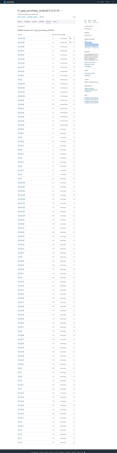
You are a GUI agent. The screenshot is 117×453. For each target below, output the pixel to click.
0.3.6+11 (21, 92)
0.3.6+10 (21, 96)
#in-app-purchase (89, 73)
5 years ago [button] (63, 413)
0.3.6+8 (21, 104)
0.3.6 (20, 137)
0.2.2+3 (21, 356)
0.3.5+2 (21, 141)
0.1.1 (19, 438)
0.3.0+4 (21, 240)
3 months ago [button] (26, 14)
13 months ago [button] (63, 71)
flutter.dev (34, 14)
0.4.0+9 (21, 42)
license (96, 82)
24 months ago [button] (64, 116)
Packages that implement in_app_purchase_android (91, 102)
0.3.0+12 (21, 207)
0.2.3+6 (21, 306)
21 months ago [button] (63, 92)
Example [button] (34, 21)
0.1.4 (20, 422)
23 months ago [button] (64, 104)
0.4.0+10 (21, 38)
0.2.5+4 (21, 261)
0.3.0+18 (21, 183)
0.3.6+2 (21, 129)
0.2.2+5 (21, 348)
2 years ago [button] (63, 129)
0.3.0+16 (21, 191)
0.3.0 (20, 257)
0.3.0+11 (21, 211)
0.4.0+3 (21, 67)
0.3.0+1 (21, 253)
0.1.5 (20, 389)
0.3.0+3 (21, 244)
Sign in (102, 2)
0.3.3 (20, 166)
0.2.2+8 (21, 335)
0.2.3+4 (21, 315)
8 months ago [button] (63, 46)
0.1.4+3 (21, 409)
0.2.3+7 (21, 302)
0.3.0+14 (21, 199)
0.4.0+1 (21, 75)
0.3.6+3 (21, 125)
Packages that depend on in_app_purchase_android (91, 98)
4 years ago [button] (63, 327)
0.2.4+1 (21, 290)
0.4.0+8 (21, 47)
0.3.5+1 (21, 145)
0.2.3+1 (21, 327)
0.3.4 (20, 158)
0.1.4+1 (21, 418)
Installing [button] (41, 21)
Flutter (23, 17)
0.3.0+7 (21, 228)
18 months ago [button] (63, 79)
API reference (88, 29)
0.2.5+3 (21, 265)
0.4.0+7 (21, 51)
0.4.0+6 (21, 55)
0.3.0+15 (21, 195)
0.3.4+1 (21, 154)
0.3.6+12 (21, 88)
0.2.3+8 (21, 298)
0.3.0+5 (21, 236)
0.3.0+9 (21, 220)
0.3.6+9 (21, 100)
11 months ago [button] (63, 63)
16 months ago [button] (63, 75)
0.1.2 (20, 434)
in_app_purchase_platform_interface (91, 90)
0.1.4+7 (21, 393)
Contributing (87, 66)
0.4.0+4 (21, 63)
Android (35, 17)
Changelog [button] (27, 21)
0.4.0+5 (21, 59)
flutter (92, 88)
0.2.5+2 (21, 269)
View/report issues (89, 64)
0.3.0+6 (21, 232)
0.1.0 (20, 442)
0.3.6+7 (21, 108)
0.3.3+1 (21, 162)
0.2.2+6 (21, 343)
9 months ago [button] (63, 55)
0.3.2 (20, 174)
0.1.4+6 (21, 397)
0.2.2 (20, 368)
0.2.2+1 (21, 364)
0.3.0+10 (21, 216)
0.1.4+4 (21, 405)
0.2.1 (20, 372)
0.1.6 (20, 381)
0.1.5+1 (20, 385)
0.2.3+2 (21, 323)
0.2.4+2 (21, 286)
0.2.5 (20, 277)
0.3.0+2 (21, 249)
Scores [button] (55, 21)
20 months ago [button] (64, 88)
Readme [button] (20, 21)
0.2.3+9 (21, 294)
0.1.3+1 (20, 426)
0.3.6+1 (21, 133)
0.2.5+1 (21, 273)
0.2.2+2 (21, 360)
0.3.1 (20, 178)
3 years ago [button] (63, 215)
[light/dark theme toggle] (113, 2)
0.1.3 (20, 430)
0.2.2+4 (21, 352)
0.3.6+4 (21, 121)
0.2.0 (20, 376)
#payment (87, 75)
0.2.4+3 (21, 282)
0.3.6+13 (21, 84)
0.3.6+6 (21, 113)
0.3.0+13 (21, 203)
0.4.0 (20, 80)
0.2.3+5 (21, 310)
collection (87, 88)
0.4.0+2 (21, 71)
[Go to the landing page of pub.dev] (9, 2)
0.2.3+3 (21, 319)
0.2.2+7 (21, 339)
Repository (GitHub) (89, 62)
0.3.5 (20, 150)
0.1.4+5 (21, 401)
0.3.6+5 (21, 117)
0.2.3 (20, 331)
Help (107, 1)
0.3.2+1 (21, 170)
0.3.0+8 (21, 224)
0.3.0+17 (21, 187)
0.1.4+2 (21, 414)
